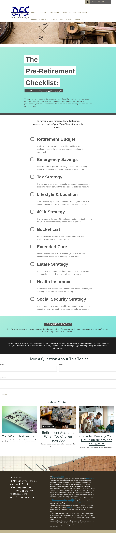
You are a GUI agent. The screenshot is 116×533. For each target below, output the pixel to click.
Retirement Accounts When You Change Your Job (58, 436)
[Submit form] (4, 393)
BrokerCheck (90, 478)
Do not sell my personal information (82, 501)
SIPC (71, 507)
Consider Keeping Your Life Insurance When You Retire (96, 439)
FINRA (68, 507)
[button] (40, 13)
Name (2, 364)
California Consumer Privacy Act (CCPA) (63, 499)
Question (3, 377)
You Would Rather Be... (19, 436)
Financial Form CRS (58, 476)
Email (61, 364)
